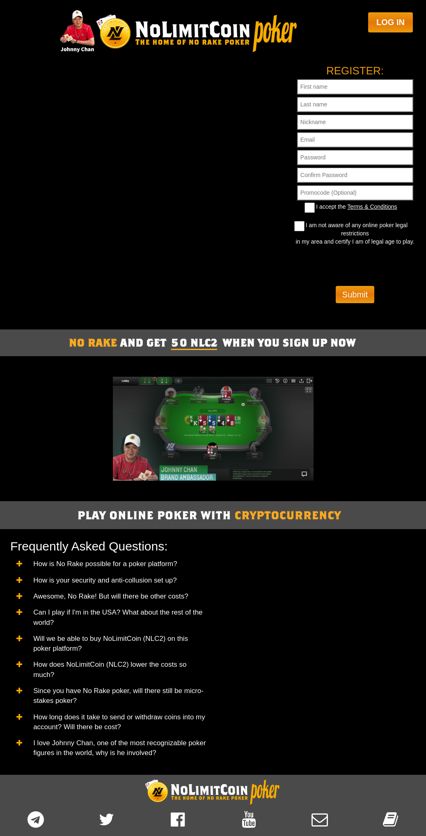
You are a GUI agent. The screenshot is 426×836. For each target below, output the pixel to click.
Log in (390, 22)
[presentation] (355, 266)
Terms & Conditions (372, 206)
